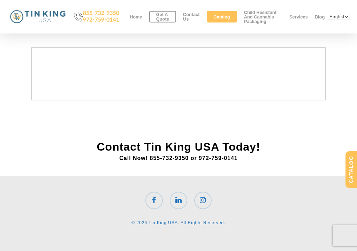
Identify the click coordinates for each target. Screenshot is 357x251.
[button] (344, 3)
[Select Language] (338, 17)
